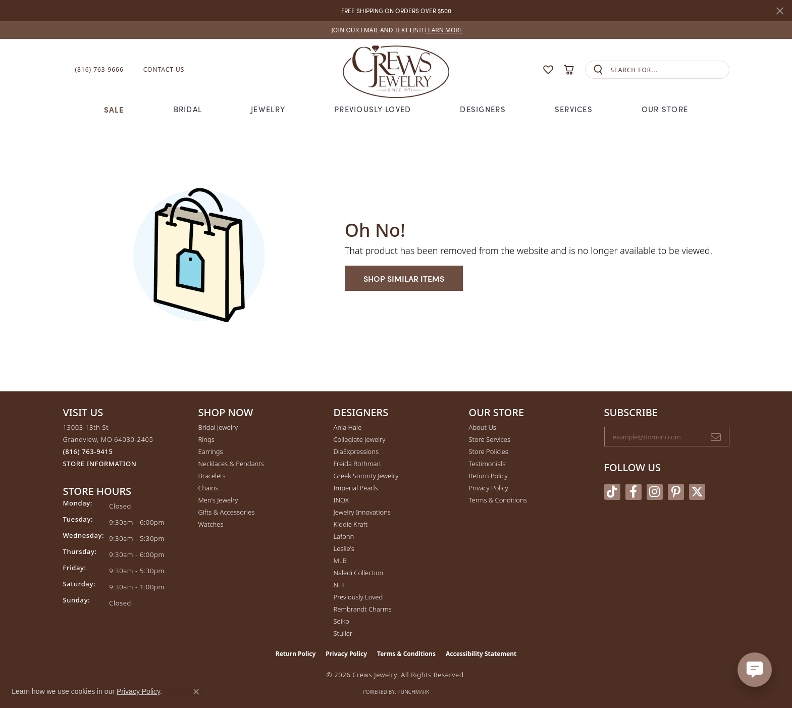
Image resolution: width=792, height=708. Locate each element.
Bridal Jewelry (218, 427)
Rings (206, 439)
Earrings (210, 451)
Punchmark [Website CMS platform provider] (414, 691)
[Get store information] (100, 464)
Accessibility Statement (481, 653)
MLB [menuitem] (340, 560)
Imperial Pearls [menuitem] (356, 487)
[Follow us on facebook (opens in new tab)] (633, 492)
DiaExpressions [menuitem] (356, 451)
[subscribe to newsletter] (716, 436)
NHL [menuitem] (340, 584)
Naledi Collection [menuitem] (359, 572)
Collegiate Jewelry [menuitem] (360, 439)
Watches (211, 524)
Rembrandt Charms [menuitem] (363, 609)
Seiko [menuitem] (341, 621)
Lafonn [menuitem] (344, 536)
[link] (396, 30)
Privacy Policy (488, 487)
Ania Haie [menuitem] (348, 427)
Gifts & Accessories (226, 512)
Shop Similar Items (403, 278)
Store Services (490, 439)
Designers (483, 109)
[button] (528, 70)
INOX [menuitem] (341, 499)
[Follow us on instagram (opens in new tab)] (655, 492)
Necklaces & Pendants (231, 463)
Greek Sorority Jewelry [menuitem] (366, 475)
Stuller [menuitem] (343, 633)
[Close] (779, 11)
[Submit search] (598, 70)
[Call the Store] (88, 451)
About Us (482, 427)
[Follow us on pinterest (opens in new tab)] (676, 492)
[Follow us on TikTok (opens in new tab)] (612, 492)
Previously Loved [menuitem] (358, 596)
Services (574, 109)
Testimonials (487, 463)
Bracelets (212, 475)
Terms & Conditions (498, 499)
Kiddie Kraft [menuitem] (351, 524)
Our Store (665, 109)
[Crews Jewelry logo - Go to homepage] (396, 69)
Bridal (188, 109)
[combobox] (670, 70)
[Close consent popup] (196, 692)
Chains (208, 487)
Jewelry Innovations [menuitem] (362, 512)
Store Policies (488, 451)
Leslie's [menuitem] (344, 548)
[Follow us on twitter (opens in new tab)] (697, 492)
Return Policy (488, 475)
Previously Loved (372, 109)
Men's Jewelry (218, 499)
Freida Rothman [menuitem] (357, 463)
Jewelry (268, 109)
